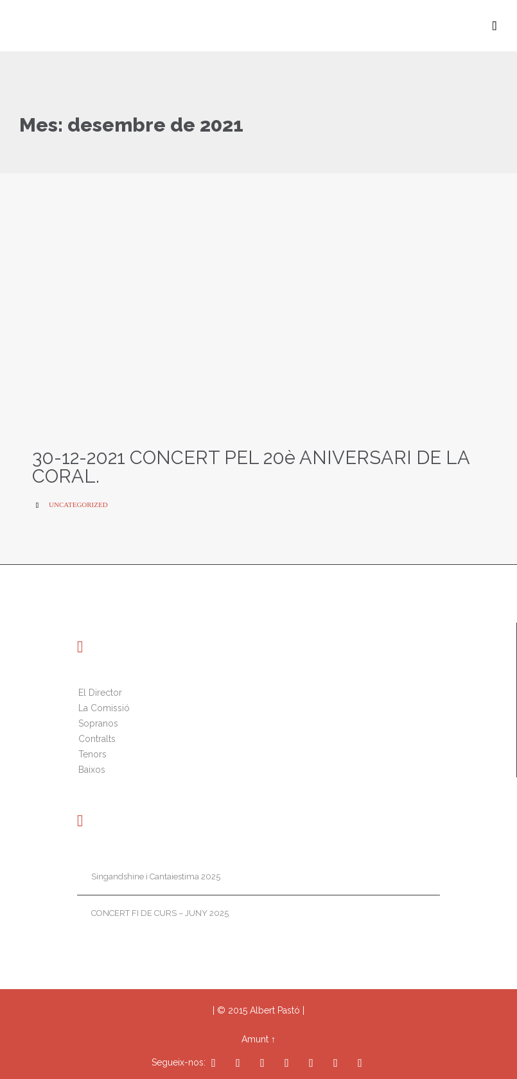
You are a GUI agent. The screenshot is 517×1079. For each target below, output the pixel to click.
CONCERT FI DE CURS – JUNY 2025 (160, 913)
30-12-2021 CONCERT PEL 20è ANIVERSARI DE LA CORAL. (250, 467)
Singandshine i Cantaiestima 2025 (155, 876)
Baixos (91, 769)
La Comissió (104, 708)
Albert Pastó (275, 1010)
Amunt (254, 1039)
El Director (100, 692)
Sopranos (98, 723)
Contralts (97, 739)
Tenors (92, 754)
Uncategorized (78, 504)
